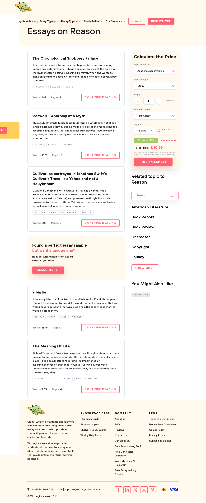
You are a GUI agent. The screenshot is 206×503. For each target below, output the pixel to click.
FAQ (117, 426)
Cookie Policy (156, 431)
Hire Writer (161, 21)
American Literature (150, 207)
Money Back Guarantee (162, 426)
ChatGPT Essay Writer (93, 431)
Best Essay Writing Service (125, 474)
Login (137, 21)
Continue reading (100, 98)
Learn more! (48, 271)
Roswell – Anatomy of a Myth (60, 116)
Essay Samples (23, 21)
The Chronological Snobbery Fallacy (66, 59)
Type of (141, 80)
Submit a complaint (160, 442)
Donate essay (122, 442)
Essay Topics (69, 21)
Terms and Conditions (161, 420)
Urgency (138, 124)
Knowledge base (95, 414)
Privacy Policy (157, 437)
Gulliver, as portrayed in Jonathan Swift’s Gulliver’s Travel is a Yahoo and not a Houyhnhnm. (71, 180)
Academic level (142, 109)
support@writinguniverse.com (83, 491)
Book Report (142, 217)
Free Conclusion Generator (124, 455)
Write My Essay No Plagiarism (125, 464)
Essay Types (47, 21)
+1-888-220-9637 (42, 491)
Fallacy (137, 257)
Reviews (119, 431)
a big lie (40, 293)
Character (140, 237)
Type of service (142, 65)
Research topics (89, 426)
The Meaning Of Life (51, 348)
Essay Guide (91, 21)
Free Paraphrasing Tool (128, 448)
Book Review (143, 227)
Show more (145, 268)
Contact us (121, 437)
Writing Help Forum (91, 437)
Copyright (140, 247)
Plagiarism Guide (89, 420)
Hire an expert (153, 162)
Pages (137, 94)
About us (120, 420)
